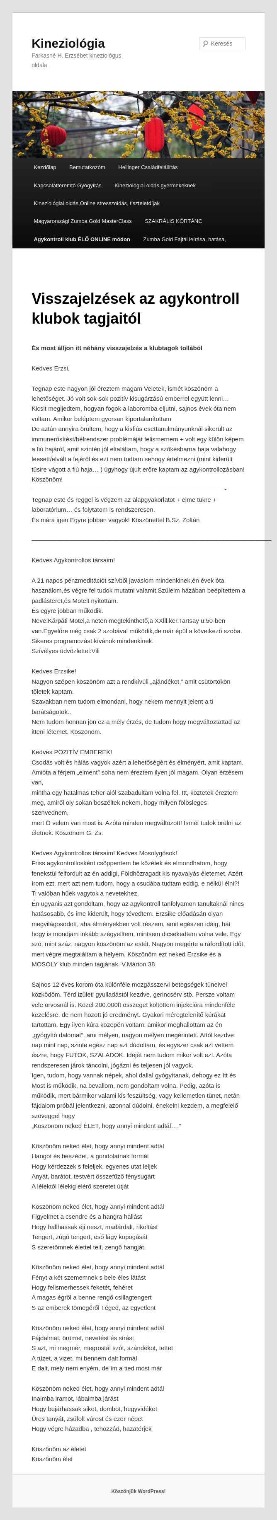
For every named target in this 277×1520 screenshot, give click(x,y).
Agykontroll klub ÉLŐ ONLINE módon (82, 239)
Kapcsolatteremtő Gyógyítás (67, 185)
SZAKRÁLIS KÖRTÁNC (173, 221)
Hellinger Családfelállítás (147, 167)
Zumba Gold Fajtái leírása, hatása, (184, 239)
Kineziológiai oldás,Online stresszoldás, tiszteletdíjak (97, 203)
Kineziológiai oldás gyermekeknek (155, 185)
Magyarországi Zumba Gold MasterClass (82, 221)
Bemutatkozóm (87, 167)
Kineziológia (68, 43)
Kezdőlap (45, 167)
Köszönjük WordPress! (138, 1491)
